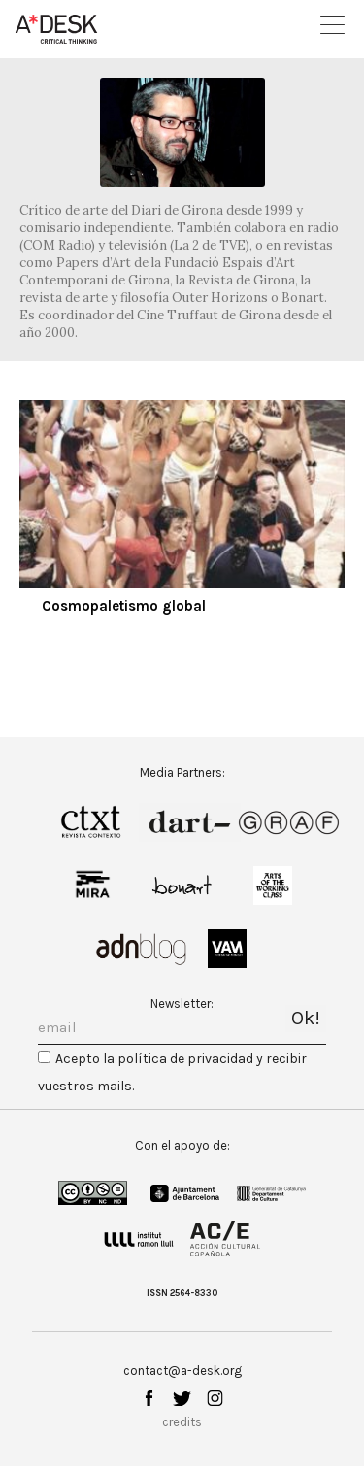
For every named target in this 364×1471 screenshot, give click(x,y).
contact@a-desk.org (182, 1370)
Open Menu (332, 25)
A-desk (56, 29)
